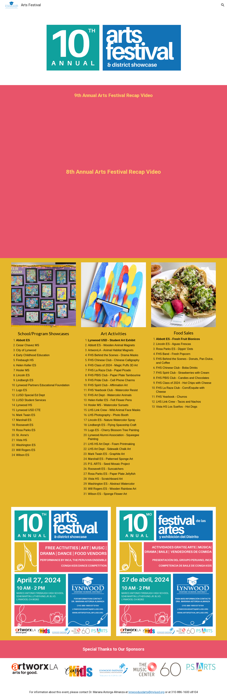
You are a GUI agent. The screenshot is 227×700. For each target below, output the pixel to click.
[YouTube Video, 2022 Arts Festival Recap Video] (113, 220)
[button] (222, 5)
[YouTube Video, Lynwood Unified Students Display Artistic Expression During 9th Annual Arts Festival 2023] (113, 129)
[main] (113, 95)
